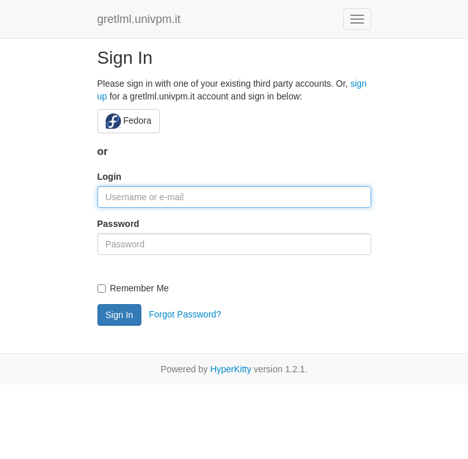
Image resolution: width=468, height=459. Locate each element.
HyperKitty (231, 369)
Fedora (129, 121)
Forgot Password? (185, 314)
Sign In (120, 315)
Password (118, 224)
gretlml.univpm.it (139, 19)
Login (109, 176)
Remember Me (133, 288)
